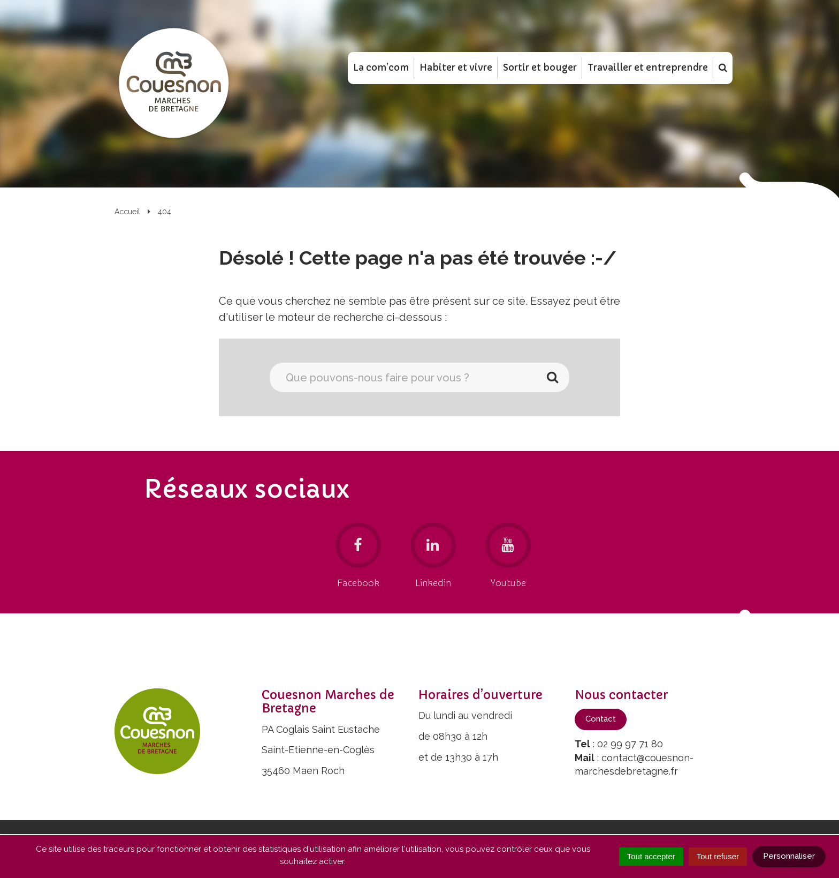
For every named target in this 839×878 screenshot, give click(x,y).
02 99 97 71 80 (630, 743)
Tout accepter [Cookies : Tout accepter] (651, 856)
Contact (600, 719)
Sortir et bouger (540, 69)
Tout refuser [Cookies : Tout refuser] (718, 856)
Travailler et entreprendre (648, 69)
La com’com (381, 69)
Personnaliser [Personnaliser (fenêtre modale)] (789, 856)
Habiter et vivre (456, 69)
